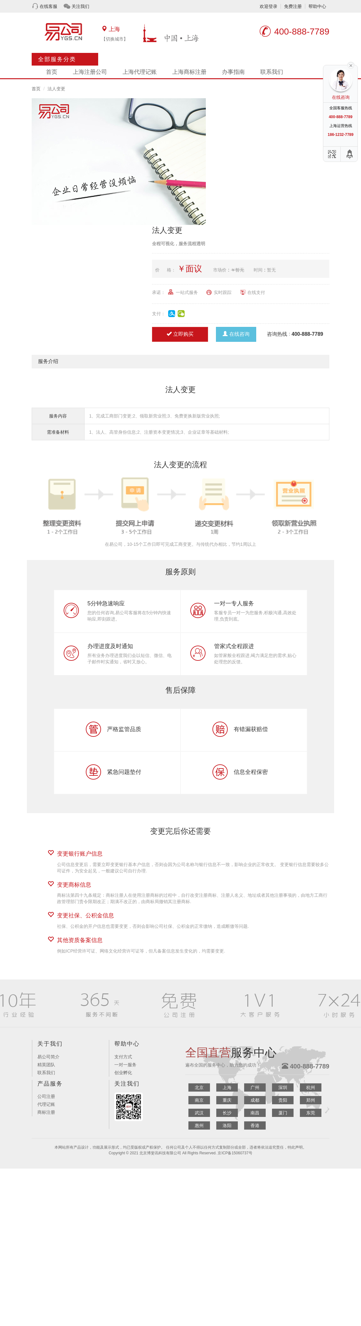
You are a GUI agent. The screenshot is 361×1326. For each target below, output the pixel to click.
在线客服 (48, 6)
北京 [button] (199, 1087)
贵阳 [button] (282, 1100)
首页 (51, 72)
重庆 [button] (227, 1100)
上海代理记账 (140, 72)
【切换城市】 (114, 38)
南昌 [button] (254, 1112)
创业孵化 (123, 1072)
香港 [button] (254, 1125)
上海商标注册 (189, 72)
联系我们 (271, 72)
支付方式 (123, 1056)
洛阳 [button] (227, 1125)
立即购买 (180, 334)
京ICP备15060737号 (235, 1153)
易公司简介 (48, 1056)
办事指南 (233, 72)
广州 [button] (254, 1087)
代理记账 (46, 1104)
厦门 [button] (282, 1112)
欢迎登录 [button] (268, 6)
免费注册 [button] (293, 6)
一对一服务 (125, 1064)
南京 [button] (199, 1100)
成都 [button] (254, 1100)
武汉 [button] (199, 1112)
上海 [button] (227, 1087)
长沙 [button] (227, 1112)
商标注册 (46, 1112)
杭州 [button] (310, 1087)
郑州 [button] (310, 1100)
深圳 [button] (282, 1087)
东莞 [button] (310, 1112)
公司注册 (46, 1096)
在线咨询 (236, 334)
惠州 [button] (199, 1125)
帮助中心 (317, 6)
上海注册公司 (90, 72)
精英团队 (46, 1064)
